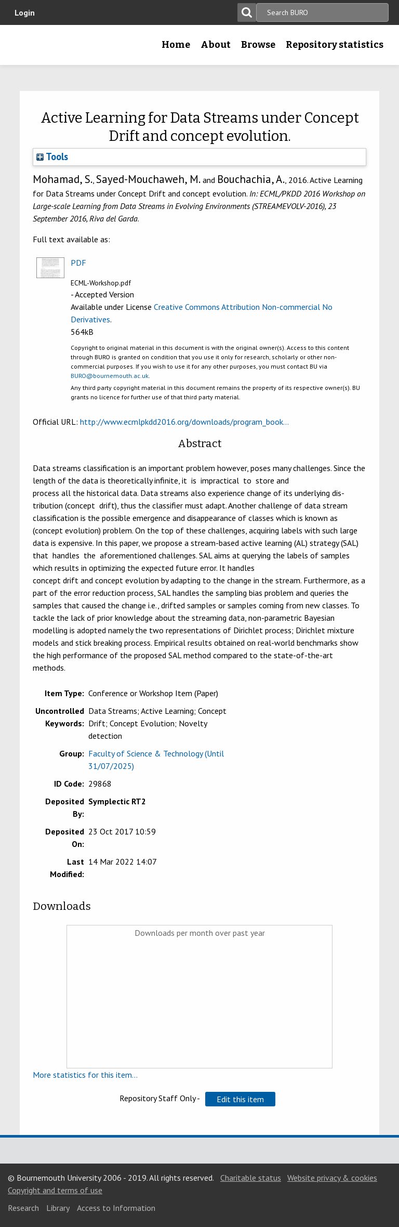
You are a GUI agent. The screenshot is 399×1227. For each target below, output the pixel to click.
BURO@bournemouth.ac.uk (110, 376)
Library (58, 1208)
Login (25, 12)
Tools (52, 156)
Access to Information (116, 1208)
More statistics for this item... (85, 1074)
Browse (258, 44)
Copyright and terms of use (55, 1190)
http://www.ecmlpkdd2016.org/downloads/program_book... (184, 421)
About (216, 44)
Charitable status (250, 1177)
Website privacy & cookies (332, 1177)
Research (23, 1208)
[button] (240, 1099)
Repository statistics (334, 44)
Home (176, 44)
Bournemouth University (24, 48)
